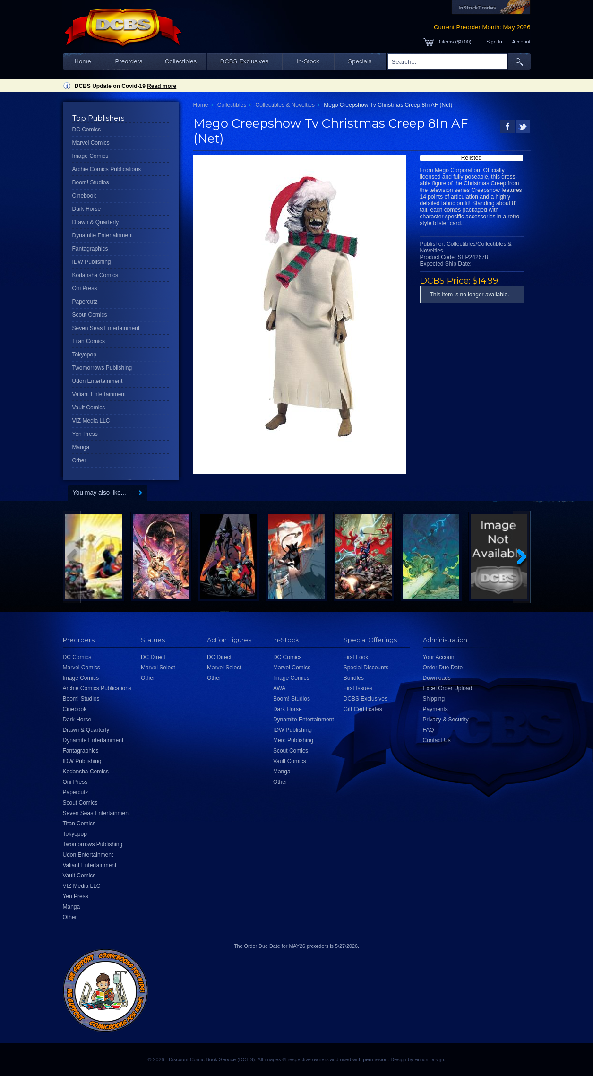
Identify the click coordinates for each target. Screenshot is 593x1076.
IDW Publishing (91, 262)
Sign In (494, 41)
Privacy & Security (446, 719)
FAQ (428, 730)
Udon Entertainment (97, 381)
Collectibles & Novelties (285, 105)
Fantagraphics (90, 248)
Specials (360, 61)
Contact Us (437, 740)
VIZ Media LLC (91, 420)
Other (79, 460)
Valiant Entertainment (99, 394)
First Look (356, 657)
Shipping (434, 698)
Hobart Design (429, 1059)
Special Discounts (366, 667)
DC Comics (86, 129)
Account (521, 41)
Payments (435, 709)
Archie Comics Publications (106, 169)
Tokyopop (84, 354)
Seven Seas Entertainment (106, 328)
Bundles (354, 678)
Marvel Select (158, 667)
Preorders (129, 61)
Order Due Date (443, 667)
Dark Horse (86, 209)
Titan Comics (88, 341)
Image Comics (90, 156)
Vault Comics (88, 407)
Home (82, 61)
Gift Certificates (363, 709)
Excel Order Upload (448, 688)
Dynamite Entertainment (102, 235)
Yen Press (85, 434)
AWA (279, 688)
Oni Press (84, 288)
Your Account (439, 657)
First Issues (358, 688)
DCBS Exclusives (244, 61)
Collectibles (181, 61)
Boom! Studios (90, 182)
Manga (81, 447)
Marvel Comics (91, 142)
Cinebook (84, 195)
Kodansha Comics (95, 275)
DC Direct (153, 657)
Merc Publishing (293, 740)
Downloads (437, 678)
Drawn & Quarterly (95, 222)
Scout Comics (89, 315)
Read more (161, 86)
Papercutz (85, 301)
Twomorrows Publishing (102, 367)
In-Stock (307, 61)
